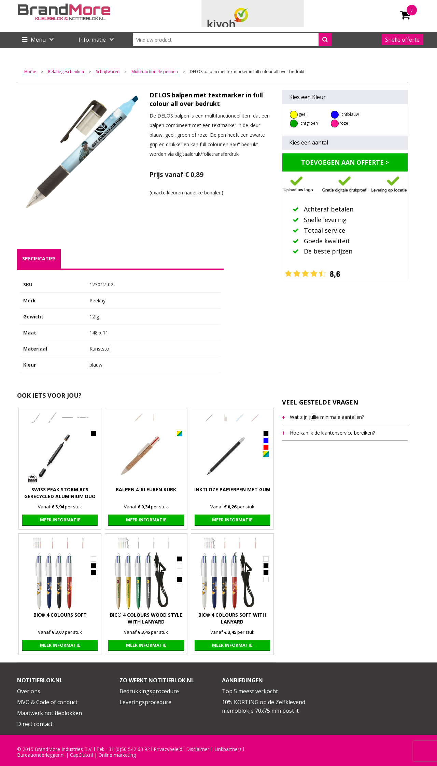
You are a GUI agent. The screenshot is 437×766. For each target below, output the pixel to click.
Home (30, 72)
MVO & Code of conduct (47, 702)
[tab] (39, 259)
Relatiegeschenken (66, 72)
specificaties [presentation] (39, 258)
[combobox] (232, 39)
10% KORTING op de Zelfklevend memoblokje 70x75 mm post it (263, 706)
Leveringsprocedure (145, 702)
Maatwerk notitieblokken (49, 713)
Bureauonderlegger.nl (41, 755)
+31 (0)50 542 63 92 (127, 749)
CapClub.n (81, 755)
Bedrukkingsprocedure (149, 691)
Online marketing (117, 755)
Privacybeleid (168, 749)
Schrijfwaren (107, 72)
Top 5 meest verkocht (250, 691)
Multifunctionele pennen (154, 72)
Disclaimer (197, 749)
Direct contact (35, 724)
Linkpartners (228, 749)
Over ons (28, 691)
